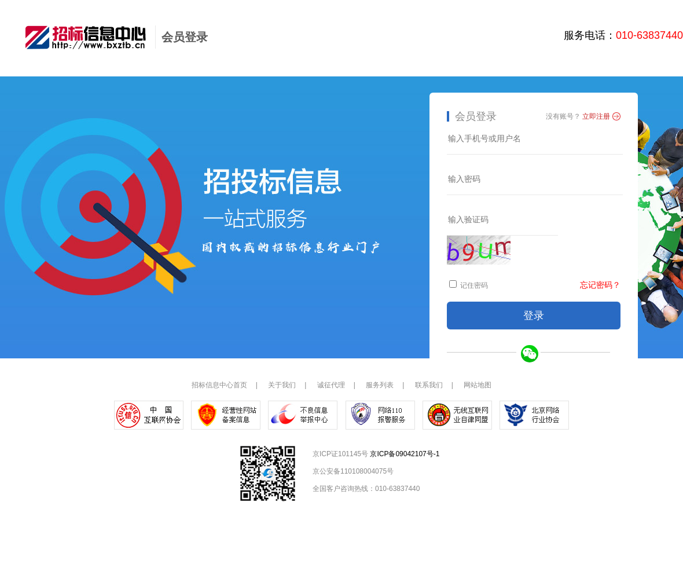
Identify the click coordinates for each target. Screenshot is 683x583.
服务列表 (380, 385)
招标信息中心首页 (219, 385)
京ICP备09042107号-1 (404, 454)
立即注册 (596, 116)
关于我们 (282, 385)
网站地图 (477, 385)
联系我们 (429, 385)
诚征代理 (331, 385)
